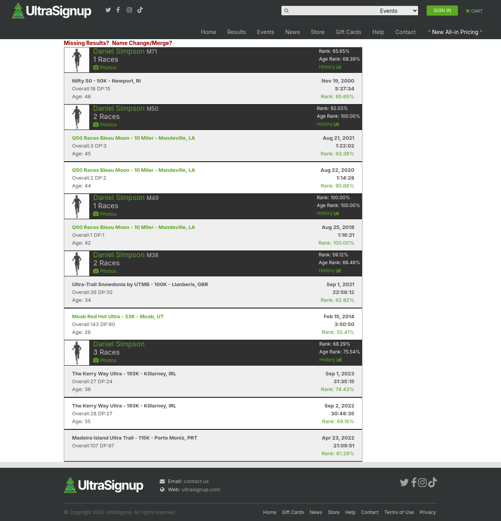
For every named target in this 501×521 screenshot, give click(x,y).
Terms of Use (399, 512)
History (330, 67)
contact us (196, 481)
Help (379, 32)
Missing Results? (86, 43)
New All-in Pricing (455, 32)
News (292, 32)
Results (236, 32)
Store (317, 32)
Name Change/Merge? (142, 43)
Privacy (428, 512)
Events (265, 32)
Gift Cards (348, 32)
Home (208, 32)
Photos (105, 67)
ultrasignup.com (201, 489)
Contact (405, 32)
